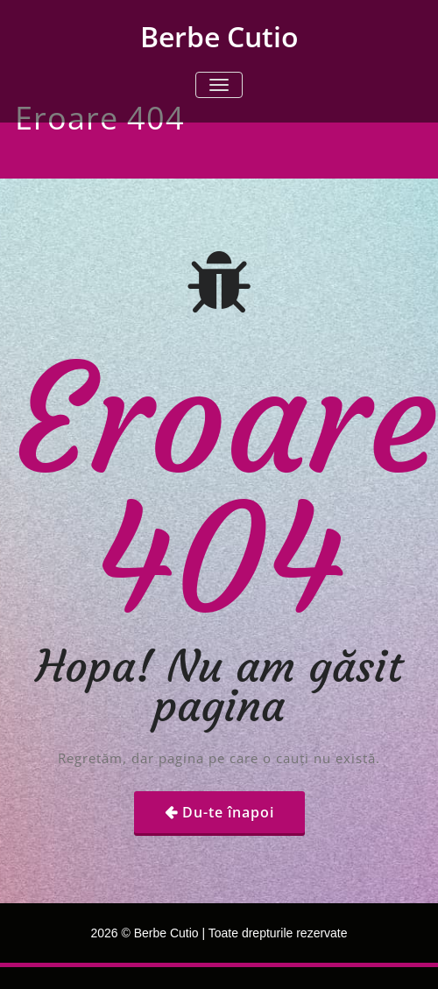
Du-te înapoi (228, 812)
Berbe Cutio (219, 36)
